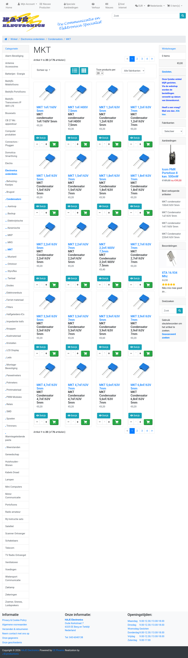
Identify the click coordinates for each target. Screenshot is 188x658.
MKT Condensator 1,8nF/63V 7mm (139, 188)
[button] (140, 6)
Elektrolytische (14, 220)
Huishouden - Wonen (12, 463)
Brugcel (9, 192)
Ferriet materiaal (14, 300)
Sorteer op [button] (42, 70)
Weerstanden (12, 447)
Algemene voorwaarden (14, 624)
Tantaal (10, 278)
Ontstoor (11, 264)
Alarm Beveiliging (14, 56)
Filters (9, 307)
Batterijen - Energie (15, 73)
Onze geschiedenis (12, 642)
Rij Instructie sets (14, 519)
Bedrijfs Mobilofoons (12, 83)
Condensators (55, 39)
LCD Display (12, 350)
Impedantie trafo (14, 321)
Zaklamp (9, 587)
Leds (8, 357)
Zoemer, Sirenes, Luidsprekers (13, 603)
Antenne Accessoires (11, 65)
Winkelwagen (169, 48)
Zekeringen (11, 594)
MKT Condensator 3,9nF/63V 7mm (139, 329)
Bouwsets (10, 113)
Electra (8, 163)
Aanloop (10, 206)
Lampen (9, 479)
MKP (9, 235)
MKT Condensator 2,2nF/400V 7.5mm (107, 260)
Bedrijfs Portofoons (15, 91)
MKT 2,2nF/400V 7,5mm (107, 248)
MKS (9, 242)
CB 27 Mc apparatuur (11, 122)
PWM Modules (13, 397)
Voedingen (10, 569)
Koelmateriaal (13, 336)
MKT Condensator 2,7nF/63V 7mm (139, 257)
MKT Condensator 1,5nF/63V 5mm (45, 188)
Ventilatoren (11, 562)
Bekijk (41, 137)
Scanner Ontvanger (15, 533)
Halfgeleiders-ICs (14, 314)
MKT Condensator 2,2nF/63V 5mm (45, 257)
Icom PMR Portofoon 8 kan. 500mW (170, 173)
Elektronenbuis (13, 292)
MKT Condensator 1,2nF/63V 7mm (139, 120)
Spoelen (10, 418)
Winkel (14, 39)
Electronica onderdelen (33, 39)
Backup (10, 213)
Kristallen (10, 343)
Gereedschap (12, 454)
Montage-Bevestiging (11, 366)
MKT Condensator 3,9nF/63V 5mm (107, 329)
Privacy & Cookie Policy (14, 620)
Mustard (10, 256)
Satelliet (9, 526)
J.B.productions (10, 653)
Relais (9, 404)
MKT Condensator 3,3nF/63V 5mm (45, 329)
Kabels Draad (12, 472)
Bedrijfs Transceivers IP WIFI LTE (13, 102)
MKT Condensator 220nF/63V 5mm (171, 235)
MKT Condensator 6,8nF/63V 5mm (139, 397)
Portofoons (11, 504)
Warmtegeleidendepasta (15, 437)
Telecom (9, 547)
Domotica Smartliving (11, 154)
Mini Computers (13, 486)
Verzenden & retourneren (15, 629)
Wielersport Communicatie (13, 578)
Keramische (12, 228)
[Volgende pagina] (152, 59)
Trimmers (11, 425)
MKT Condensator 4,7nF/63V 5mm (45, 397)
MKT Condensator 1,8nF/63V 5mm (107, 188)
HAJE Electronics (30, 650)
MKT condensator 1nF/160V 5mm (47, 118)
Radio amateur (13, 512)
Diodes (9, 285)
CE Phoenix (58, 650)
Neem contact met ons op (15, 633)
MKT (68, 39)
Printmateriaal (13, 389)
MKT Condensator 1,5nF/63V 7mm (76, 188)
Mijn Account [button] (26, 4)
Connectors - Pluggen (12, 143)
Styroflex (11, 271)
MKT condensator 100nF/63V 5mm (171, 203)
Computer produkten (10, 133)
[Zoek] (146, 16)
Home (9, 6)
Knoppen (10, 328)
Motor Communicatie (13, 496)
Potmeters (11, 382)
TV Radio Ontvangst (15, 555)
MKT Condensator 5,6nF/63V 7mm (107, 397)
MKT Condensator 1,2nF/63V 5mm (107, 120)
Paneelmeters (13, 375)
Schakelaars (11, 540)
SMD (8, 411)
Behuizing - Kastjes (11, 183)
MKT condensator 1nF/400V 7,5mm (76, 120)
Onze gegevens (10, 638)
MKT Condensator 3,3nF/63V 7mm (76, 329)
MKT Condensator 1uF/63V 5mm (171, 214)
